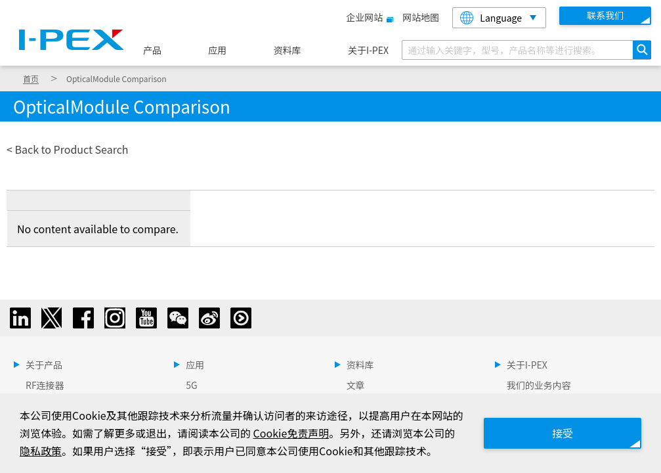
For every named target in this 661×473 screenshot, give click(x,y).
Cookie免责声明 (291, 433)
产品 (152, 50)
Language (491, 17)
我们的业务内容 (539, 385)
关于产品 (44, 364)
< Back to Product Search (68, 149)
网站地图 (420, 17)
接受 (562, 433)
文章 (356, 385)
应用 (217, 50)
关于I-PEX (368, 50)
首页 (31, 78)
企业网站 (367, 17)
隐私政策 (41, 451)
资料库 (287, 50)
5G (191, 385)
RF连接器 (45, 385)
